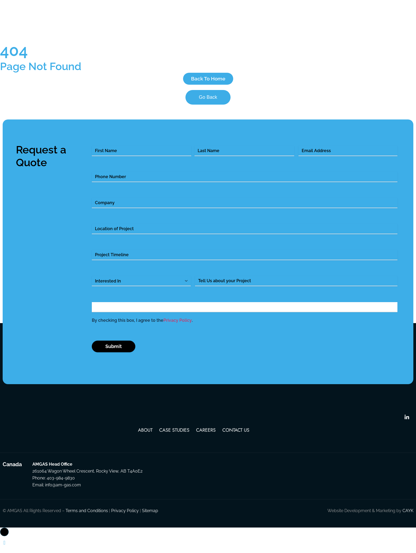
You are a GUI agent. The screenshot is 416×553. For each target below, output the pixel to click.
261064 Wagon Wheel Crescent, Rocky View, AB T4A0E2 (87, 477)
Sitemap (150, 516)
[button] (4, 538)
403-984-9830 (61, 484)
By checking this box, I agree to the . (142, 327)
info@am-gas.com (63, 491)
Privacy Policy (177, 326)
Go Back (208, 103)
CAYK (407, 516)
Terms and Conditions (87, 516)
